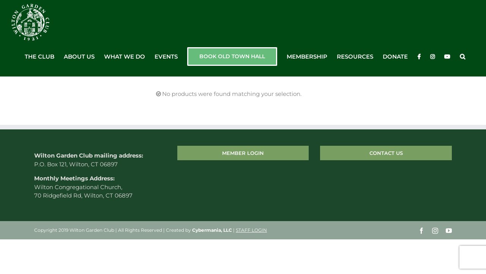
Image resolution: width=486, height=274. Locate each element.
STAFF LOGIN (251, 230)
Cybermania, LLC (212, 230)
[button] (472, 57)
